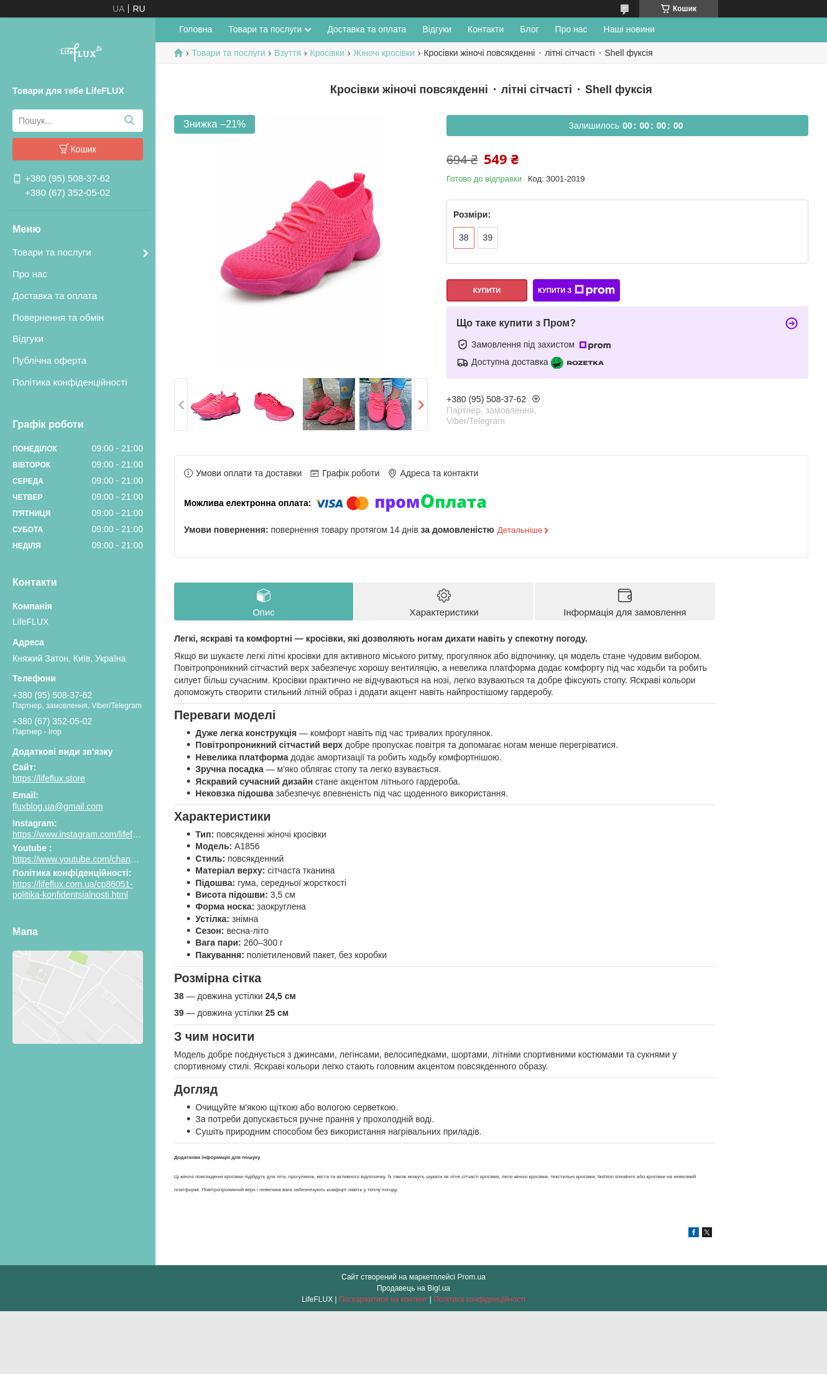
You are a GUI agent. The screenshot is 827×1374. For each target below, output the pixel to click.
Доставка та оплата (54, 295)
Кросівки (327, 52)
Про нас (29, 274)
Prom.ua (472, 1277)
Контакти (486, 29)
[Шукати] (129, 120)
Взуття (287, 52)
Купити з (576, 290)
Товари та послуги (51, 252)
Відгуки (28, 338)
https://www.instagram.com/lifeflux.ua (83, 834)
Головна (195, 29)
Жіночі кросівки (384, 52)
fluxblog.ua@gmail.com (57, 806)
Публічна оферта (49, 360)
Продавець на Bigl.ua (413, 1288)
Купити (487, 290)
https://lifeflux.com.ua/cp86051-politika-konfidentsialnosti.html (72, 889)
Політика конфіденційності (69, 382)
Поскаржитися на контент (383, 1299)
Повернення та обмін (58, 317)
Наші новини (629, 29)
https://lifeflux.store (48, 778)
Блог (529, 29)
